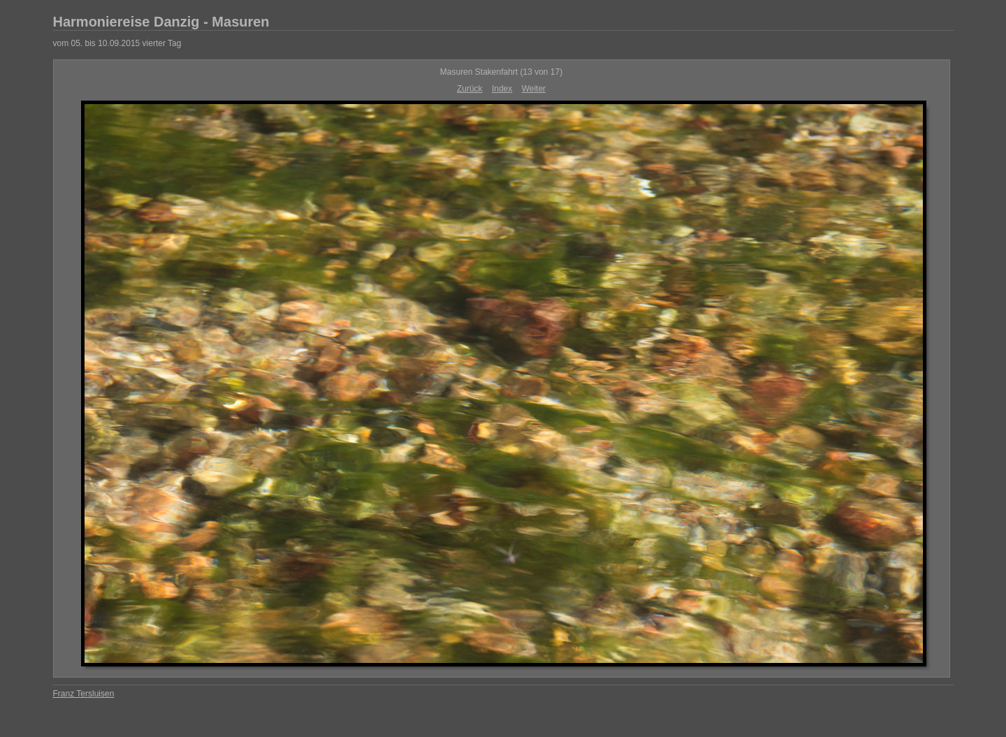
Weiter (534, 89)
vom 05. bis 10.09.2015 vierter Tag (117, 43)
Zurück (470, 89)
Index (502, 89)
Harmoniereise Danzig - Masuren (161, 21)
